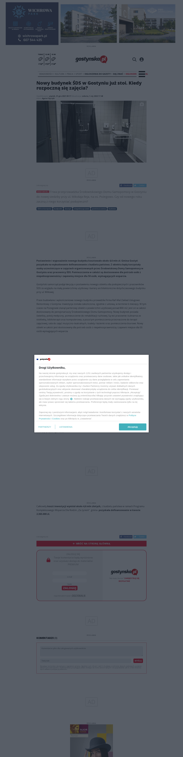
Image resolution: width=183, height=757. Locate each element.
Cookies (56, 418)
